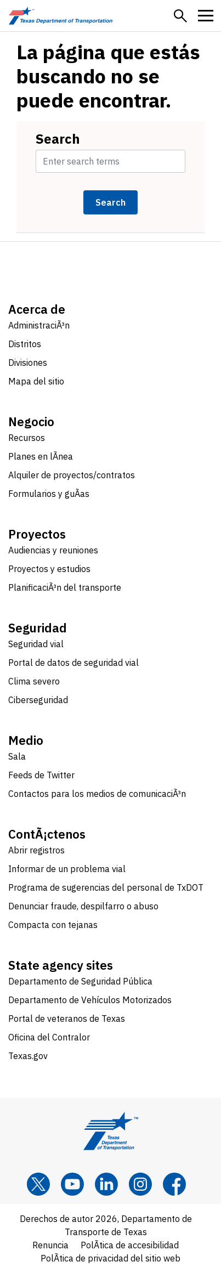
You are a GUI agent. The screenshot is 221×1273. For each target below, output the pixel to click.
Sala (17, 756)
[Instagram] (140, 1184)
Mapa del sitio (36, 381)
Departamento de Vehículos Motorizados (90, 999)
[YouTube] (72, 1184)
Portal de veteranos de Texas (66, 1018)
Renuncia (50, 1245)
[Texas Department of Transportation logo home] (60, 15)
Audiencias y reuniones (53, 550)
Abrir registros (36, 850)
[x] (38, 1184)
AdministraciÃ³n (39, 325)
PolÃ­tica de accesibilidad (130, 1245)
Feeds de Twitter (41, 775)
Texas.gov (28, 1055)
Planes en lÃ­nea (40, 456)
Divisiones (27, 362)
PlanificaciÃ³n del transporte (64, 587)
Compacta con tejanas (53, 924)
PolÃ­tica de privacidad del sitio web (110, 1258)
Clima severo (34, 681)
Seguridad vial (36, 643)
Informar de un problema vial (67, 868)
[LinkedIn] (106, 1184)
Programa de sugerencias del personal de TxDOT (105, 887)
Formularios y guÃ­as (48, 493)
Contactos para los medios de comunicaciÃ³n (97, 793)
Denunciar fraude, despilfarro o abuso (83, 906)
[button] (180, 16)
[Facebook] (174, 1184)
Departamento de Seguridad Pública (80, 981)
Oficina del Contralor (49, 1037)
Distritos (24, 343)
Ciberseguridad (38, 699)
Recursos (26, 437)
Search (58, 138)
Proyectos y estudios (49, 568)
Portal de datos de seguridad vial (73, 662)
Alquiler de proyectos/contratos (71, 474)
